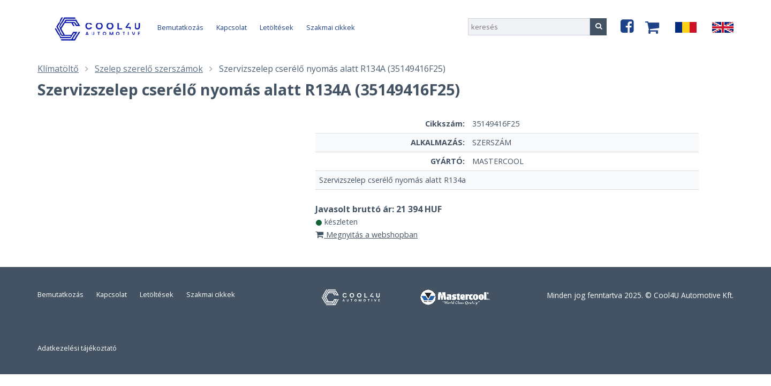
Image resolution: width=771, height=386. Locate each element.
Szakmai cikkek (330, 27)
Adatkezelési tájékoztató (77, 348)
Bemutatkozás (180, 27)
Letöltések (276, 27)
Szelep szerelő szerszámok (149, 69)
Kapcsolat (231, 27)
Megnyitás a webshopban (366, 234)
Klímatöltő (58, 69)
